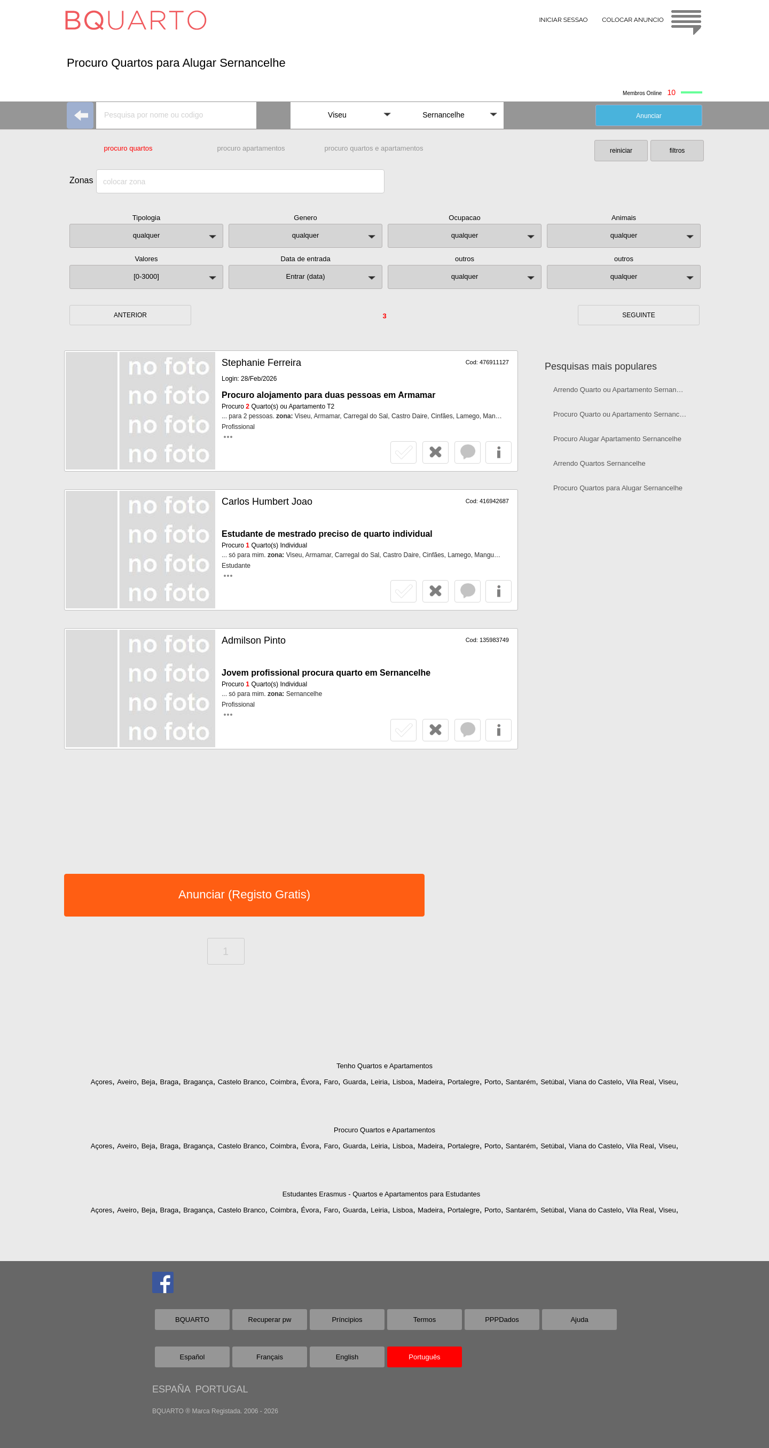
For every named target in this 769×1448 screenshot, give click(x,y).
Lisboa (403, 1082)
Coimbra (283, 1082)
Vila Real (640, 1082)
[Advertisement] (624, 671)
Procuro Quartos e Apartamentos (384, 1130)
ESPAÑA (171, 1389)
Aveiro (127, 1082)
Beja (148, 1082)
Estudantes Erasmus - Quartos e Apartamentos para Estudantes (382, 1194)
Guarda (354, 1082)
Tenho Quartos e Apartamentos (384, 1066)
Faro (331, 1082)
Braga (169, 1082)
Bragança (198, 1082)
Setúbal (552, 1082)
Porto (492, 1082)
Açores (101, 1082)
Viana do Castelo (595, 1082)
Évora (310, 1082)
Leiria (379, 1082)
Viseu (667, 1082)
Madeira (430, 1082)
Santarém (521, 1082)
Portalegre (464, 1082)
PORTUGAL (221, 1389)
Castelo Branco (241, 1082)
